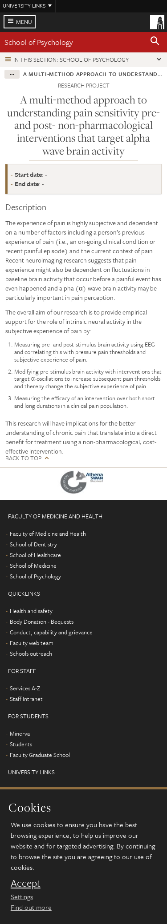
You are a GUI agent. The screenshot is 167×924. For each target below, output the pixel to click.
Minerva (20, 733)
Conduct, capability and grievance (51, 632)
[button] (155, 42)
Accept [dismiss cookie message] (26, 883)
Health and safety (31, 610)
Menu (24, 21)
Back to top (23, 458)
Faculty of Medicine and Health (48, 533)
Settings (22, 896)
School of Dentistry (33, 544)
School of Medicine (33, 565)
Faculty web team (31, 642)
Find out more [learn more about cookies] (31, 907)
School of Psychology (38, 42)
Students (21, 744)
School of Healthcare (35, 554)
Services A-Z (25, 688)
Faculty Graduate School (40, 754)
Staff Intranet (26, 698)
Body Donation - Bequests (41, 621)
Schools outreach (31, 653)
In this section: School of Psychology (71, 59)
